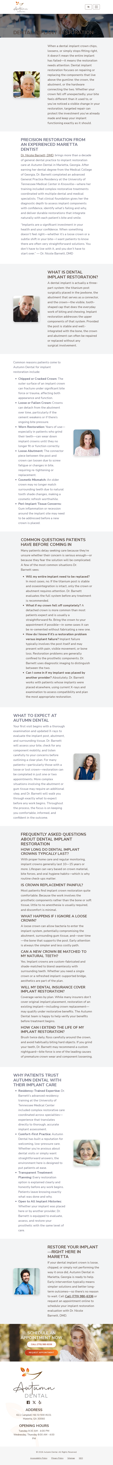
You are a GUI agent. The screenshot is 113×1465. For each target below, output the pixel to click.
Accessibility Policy (38, 1458)
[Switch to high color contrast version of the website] (88, 7)
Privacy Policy (57, 1458)
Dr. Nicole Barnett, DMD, (37, 155)
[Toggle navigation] (96, 7)
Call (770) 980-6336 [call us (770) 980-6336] (79, 1296)
